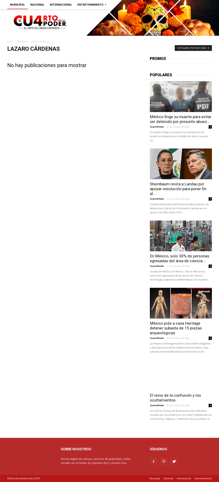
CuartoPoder (157, 126)
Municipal (17, 4)
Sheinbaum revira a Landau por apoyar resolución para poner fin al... (178, 189)
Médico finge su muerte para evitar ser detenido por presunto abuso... (180, 119)
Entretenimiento (92, 4)
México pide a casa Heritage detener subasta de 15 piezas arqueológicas (176, 328)
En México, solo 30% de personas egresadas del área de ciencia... (179, 258)
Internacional (61, 4)
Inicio (10, 41)
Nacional (37, 4)
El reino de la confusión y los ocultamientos (175, 397)
